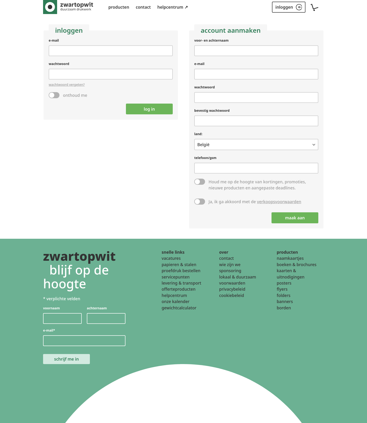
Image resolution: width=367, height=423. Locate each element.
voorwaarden (232, 283)
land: (198, 134)
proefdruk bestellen (180, 270)
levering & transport (181, 283)
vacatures (171, 258)
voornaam (51, 308)
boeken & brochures (296, 264)
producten (118, 7)
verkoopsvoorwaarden (279, 202)
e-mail (54, 40)
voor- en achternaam (211, 40)
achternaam (97, 308)
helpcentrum (174, 295)
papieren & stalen (178, 264)
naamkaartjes (290, 258)
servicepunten (175, 277)
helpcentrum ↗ (172, 7)
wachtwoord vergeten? (67, 84)
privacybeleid (232, 289)
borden (284, 307)
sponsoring (230, 270)
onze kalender (175, 301)
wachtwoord (59, 63)
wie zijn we (229, 264)
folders (283, 295)
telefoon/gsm (205, 157)
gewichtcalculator (178, 307)
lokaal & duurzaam (237, 277)
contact (143, 7)
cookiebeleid (231, 295)
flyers (282, 289)
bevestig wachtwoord (212, 110)
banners (285, 301)
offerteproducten (178, 289)
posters (284, 283)
